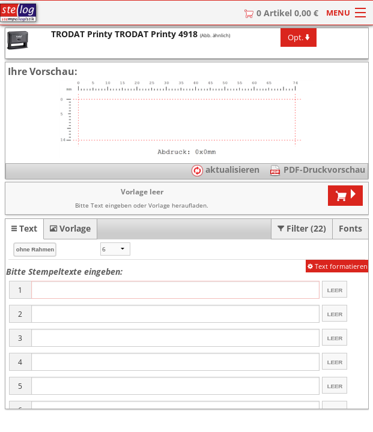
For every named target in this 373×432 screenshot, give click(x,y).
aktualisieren (225, 169)
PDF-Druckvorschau (323, 169)
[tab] (24, 228)
